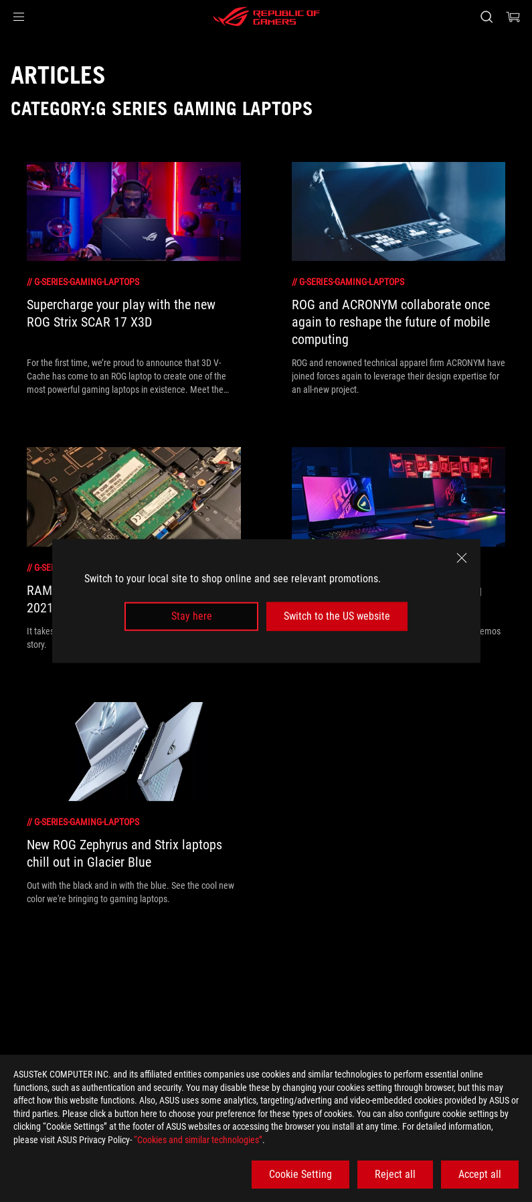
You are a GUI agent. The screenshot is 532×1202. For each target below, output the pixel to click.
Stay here (191, 616)
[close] (462, 558)
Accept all (479, 1174)
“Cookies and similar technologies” (198, 1139)
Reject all (395, 1174)
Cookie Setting (300, 1174)
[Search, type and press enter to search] (486, 16)
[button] (19, 17)
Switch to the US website (337, 616)
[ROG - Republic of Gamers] (266, 17)
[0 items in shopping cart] (513, 16)
